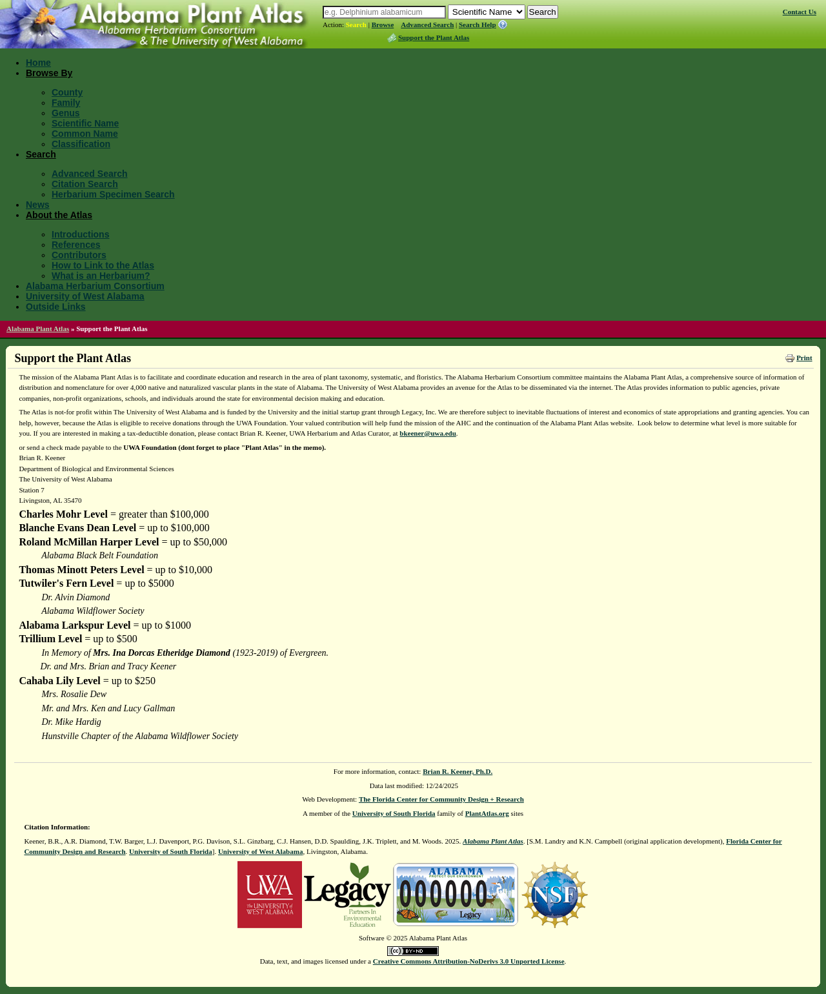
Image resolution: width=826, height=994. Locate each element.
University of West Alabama (85, 296)
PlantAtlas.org (487, 813)
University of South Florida (394, 813)
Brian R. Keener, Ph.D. (457, 771)
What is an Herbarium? (101, 275)
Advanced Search (427, 24)
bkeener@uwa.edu (427, 433)
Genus (66, 113)
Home (38, 62)
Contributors (79, 255)
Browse (383, 24)
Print (804, 357)
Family (66, 102)
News (38, 204)
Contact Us (799, 11)
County (67, 92)
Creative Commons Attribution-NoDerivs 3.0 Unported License (469, 961)
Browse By (49, 73)
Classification (81, 144)
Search (356, 24)
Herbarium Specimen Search (113, 194)
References (76, 244)
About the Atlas (59, 215)
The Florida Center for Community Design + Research (441, 799)
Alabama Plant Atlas (37, 328)
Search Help (477, 24)
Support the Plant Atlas (433, 37)
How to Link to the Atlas (103, 265)
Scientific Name (85, 123)
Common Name (85, 133)
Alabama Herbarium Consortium (95, 286)
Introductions (80, 234)
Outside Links (56, 306)
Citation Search (85, 184)
